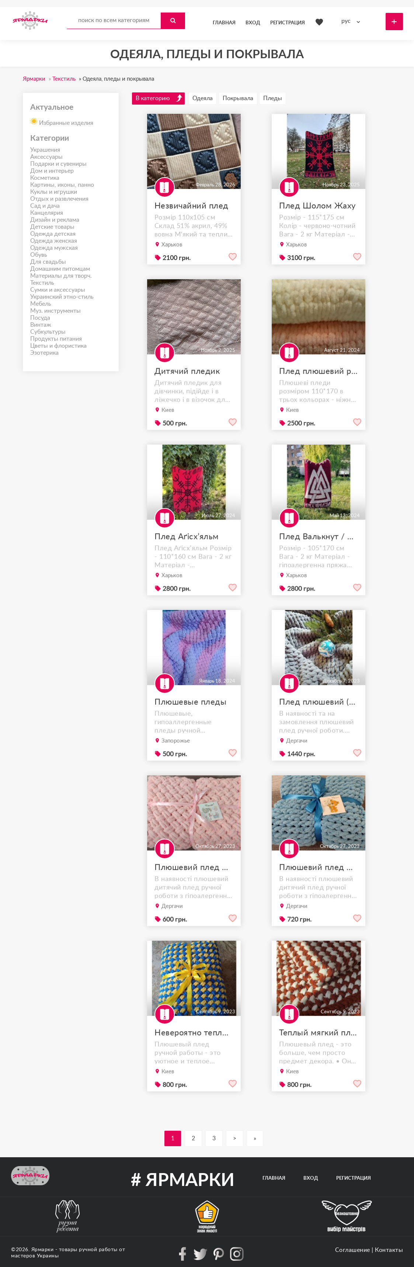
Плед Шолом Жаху (317, 206)
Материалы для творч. (61, 276)
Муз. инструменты (55, 311)
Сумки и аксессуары (57, 290)
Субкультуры (48, 332)
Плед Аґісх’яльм (188, 557)
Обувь (38, 255)
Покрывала (238, 98)
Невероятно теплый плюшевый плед (194, 1053)
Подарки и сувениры (58, 164)
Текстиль (42, 283)
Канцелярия (46, 213)
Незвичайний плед (191, 206)
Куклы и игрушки (53, 192)
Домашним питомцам (60, 269)
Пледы (272, 98)
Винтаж (40, 325)
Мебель (40, 304)
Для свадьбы (48, 262)
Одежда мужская (54, 248)
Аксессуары (46, 157)
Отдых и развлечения (59, 199)
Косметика (44, 178)
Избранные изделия (61, 121)
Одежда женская (53, 241)
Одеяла (202, 98)
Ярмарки (42, 1249)
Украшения (45, 150)
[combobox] (352, 21)
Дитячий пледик (188, 391)
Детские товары (52, 227)
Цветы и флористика (58, 346)
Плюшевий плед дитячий (194, 887)
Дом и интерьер (52, 171)
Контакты (389, 1250)
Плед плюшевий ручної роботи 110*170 (318, 391)
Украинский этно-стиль (62, 297)
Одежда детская (53, 234)
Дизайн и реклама (54, 220)
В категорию (159, 98)
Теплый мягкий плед (318, 1053)
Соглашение (352, 1250)
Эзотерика (44, 353)
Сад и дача (45, 206)
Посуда (40, 318)
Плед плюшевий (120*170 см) (318, 722)
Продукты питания (56, 339)
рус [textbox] (346, 21)
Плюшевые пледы (191, 722)
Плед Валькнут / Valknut (318, 557)
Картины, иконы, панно (62, 185)
